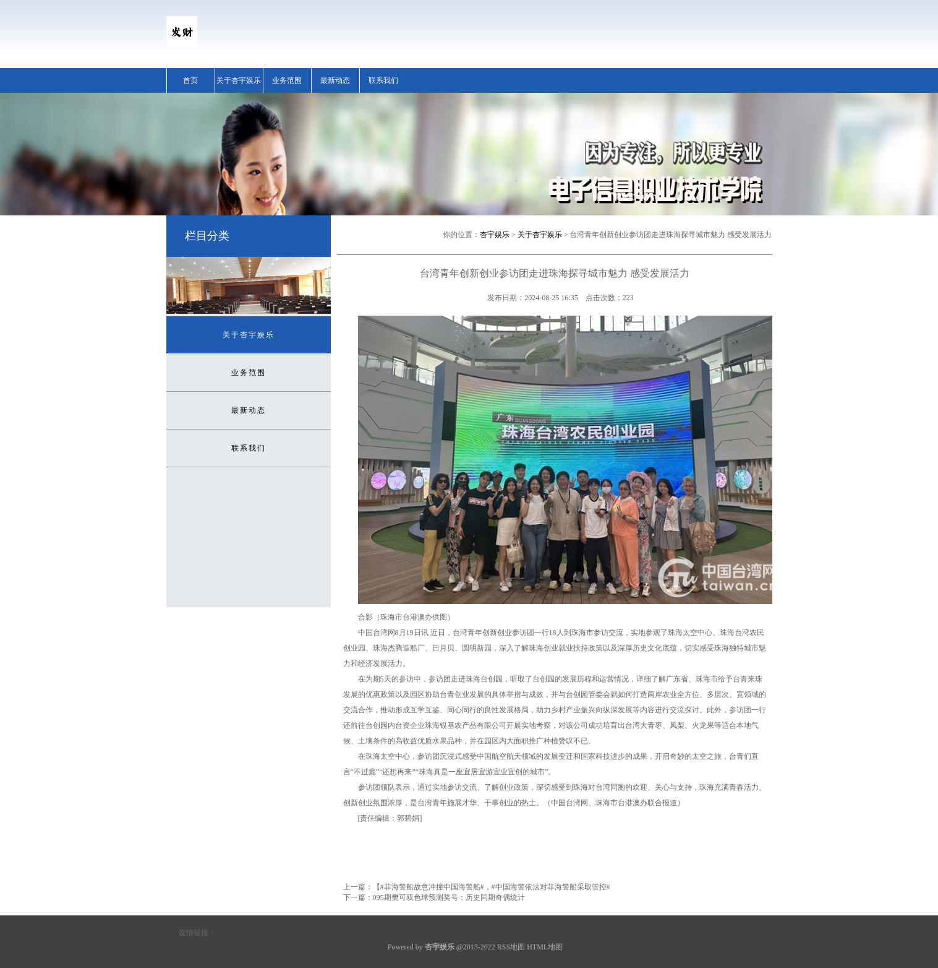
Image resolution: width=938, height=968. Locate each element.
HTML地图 (545, 947)
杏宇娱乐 (495, 234)
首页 (190, 80)
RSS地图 (511, 947)
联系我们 (383, 80)
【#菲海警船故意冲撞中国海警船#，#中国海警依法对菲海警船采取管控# (491, 887)
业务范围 (287, 80)
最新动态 (335, 80)
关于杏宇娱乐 (238, 80)
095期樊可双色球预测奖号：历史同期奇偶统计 (449, 897)
